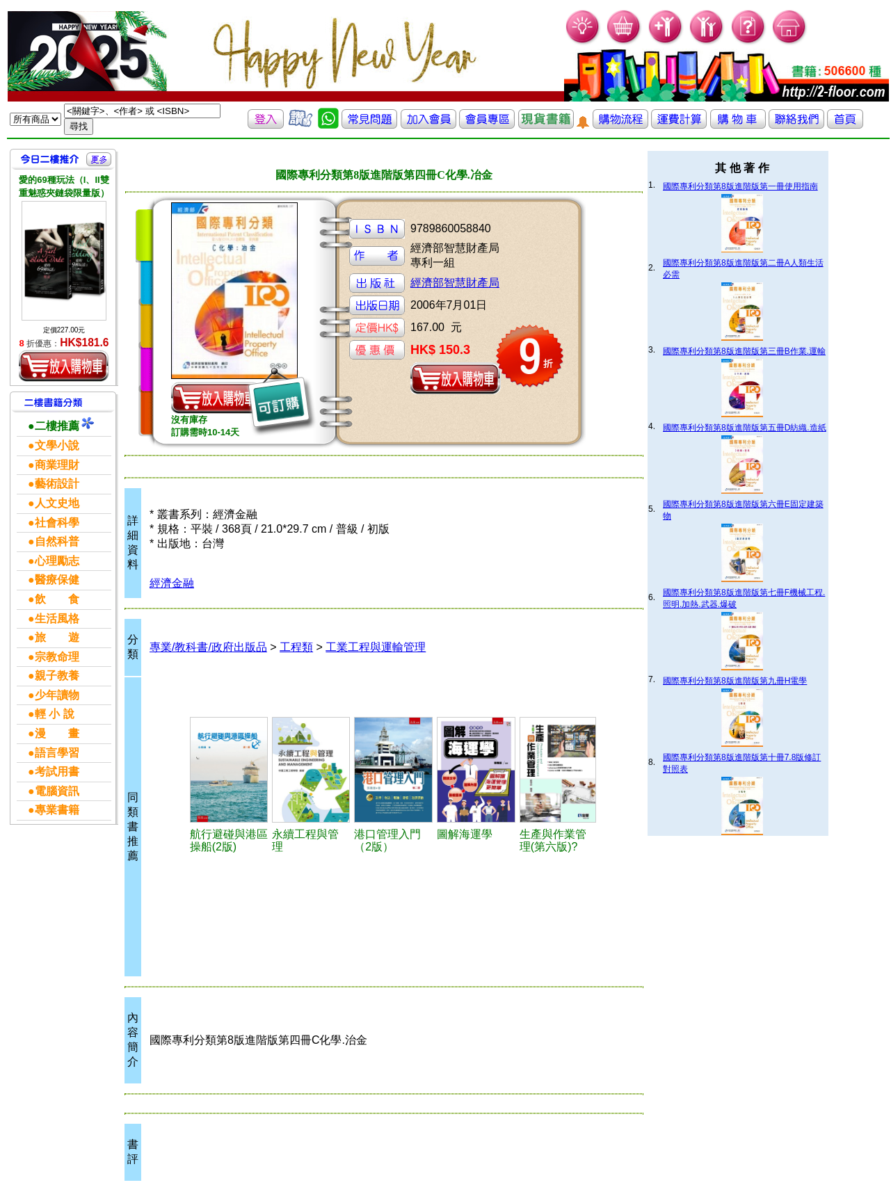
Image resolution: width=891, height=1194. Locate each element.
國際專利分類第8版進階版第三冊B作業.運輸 (744, 351)
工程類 (296, 647)
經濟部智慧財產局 (454, 283)
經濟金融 (172, 583)
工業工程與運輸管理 (376, 647)
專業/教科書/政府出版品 (208, 647)
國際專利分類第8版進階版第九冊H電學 (735, 681)
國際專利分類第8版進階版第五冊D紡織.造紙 (744, 428)
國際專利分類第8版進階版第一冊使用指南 (740, 186)
